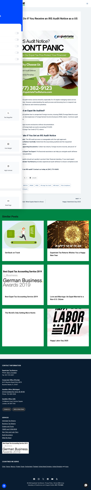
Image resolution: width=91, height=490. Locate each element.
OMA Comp (61, 483)
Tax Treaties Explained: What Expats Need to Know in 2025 (27, 201)
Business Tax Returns (9, 424)
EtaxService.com (40, 485)
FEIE (36, 185)
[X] (43, 479)
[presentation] (23, 234)
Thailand (35, 466)
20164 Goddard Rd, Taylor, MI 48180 (13, 391)
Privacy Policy (49, 483)
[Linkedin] (48, 479)
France (8, 466)
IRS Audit (56, 185)
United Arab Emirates (45, 466)
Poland (18, 466)
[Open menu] (87, 3)
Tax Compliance (65, 185)
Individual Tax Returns (9, 421)
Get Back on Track (12, 253)
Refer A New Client (20, 409)
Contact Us (7, 409)
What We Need (6, 438)
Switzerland (28, 466)
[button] (85, 485)
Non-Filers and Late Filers (10, 432)
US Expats (24, 189)
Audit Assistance (7, 435)
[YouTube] (52, 479)
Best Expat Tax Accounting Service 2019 (21, 297)
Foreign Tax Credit (46, 185)
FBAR (31, 185)
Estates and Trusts (8, 426)
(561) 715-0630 (12, 372)
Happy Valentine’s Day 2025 (64, 200)
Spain (22, 466)
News (14, 15)
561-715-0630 (59, 485)
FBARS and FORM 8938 (9, 429)
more (66, 466)
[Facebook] (34, 479)
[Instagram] (39, 479)
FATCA (25, 185)
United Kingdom (57, 466)
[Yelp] (57, 479)
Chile (3, 466)
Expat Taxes (17, 185)
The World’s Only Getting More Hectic (20, 313)
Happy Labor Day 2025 (59, 341)
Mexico (13, 466)
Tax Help (16, 189)
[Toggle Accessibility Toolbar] (4, 486)
